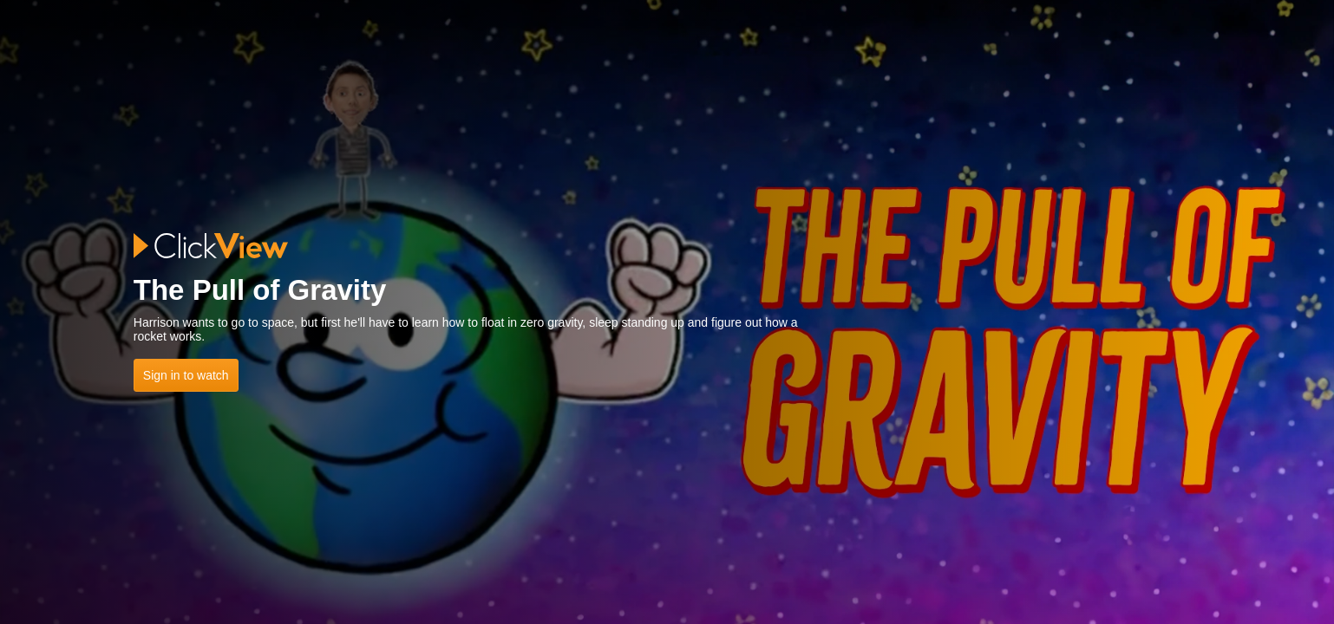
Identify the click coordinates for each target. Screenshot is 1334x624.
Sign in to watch (186, 375)
